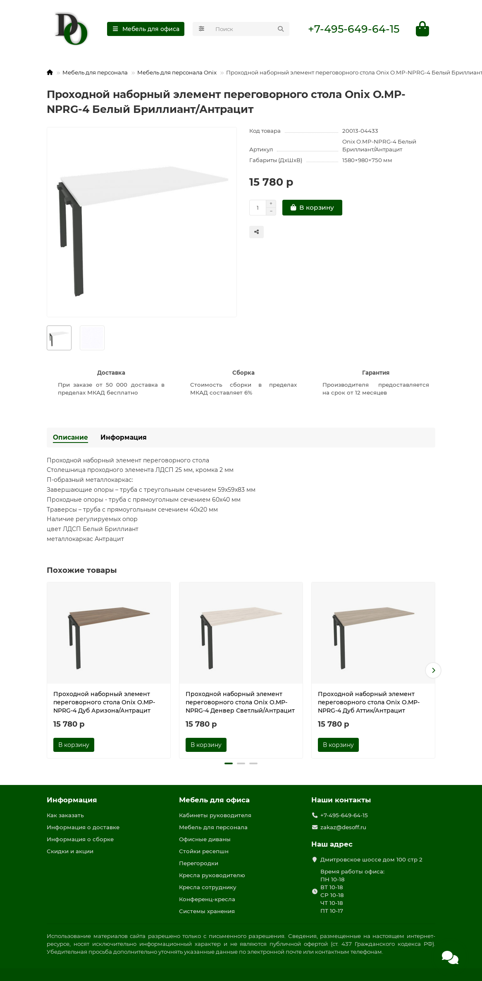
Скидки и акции (70, 851)
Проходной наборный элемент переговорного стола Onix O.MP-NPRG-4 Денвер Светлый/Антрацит (240, 703)
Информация (123, 437)
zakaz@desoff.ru (343, 827)
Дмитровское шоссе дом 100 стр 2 (371, 859)
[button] (433, 670)
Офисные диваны (205, 839)
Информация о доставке (83, 827)
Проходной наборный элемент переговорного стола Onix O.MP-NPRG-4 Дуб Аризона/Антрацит (104, 703)
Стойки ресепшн (204, 851)
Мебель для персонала (95, 72)
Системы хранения (207, 911)
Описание (70, 437)
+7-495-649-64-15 (353, 29)
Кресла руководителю (212, 875)
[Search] (249, 29)
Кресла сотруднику (207, 887)
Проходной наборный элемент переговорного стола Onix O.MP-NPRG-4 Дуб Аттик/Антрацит (369, 703)
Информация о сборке (80, 839)
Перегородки (198, 863)
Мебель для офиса (214, 800)
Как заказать (65, 815)
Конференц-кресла (207, 899)
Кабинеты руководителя (215, 815)
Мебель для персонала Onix (177, 72)
